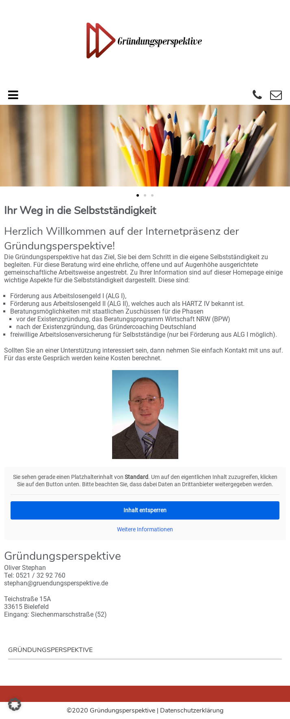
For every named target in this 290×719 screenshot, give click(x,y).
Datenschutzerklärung (191, 710)
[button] (137, 195)
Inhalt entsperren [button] (145, 510)
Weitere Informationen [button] (145, 529)
